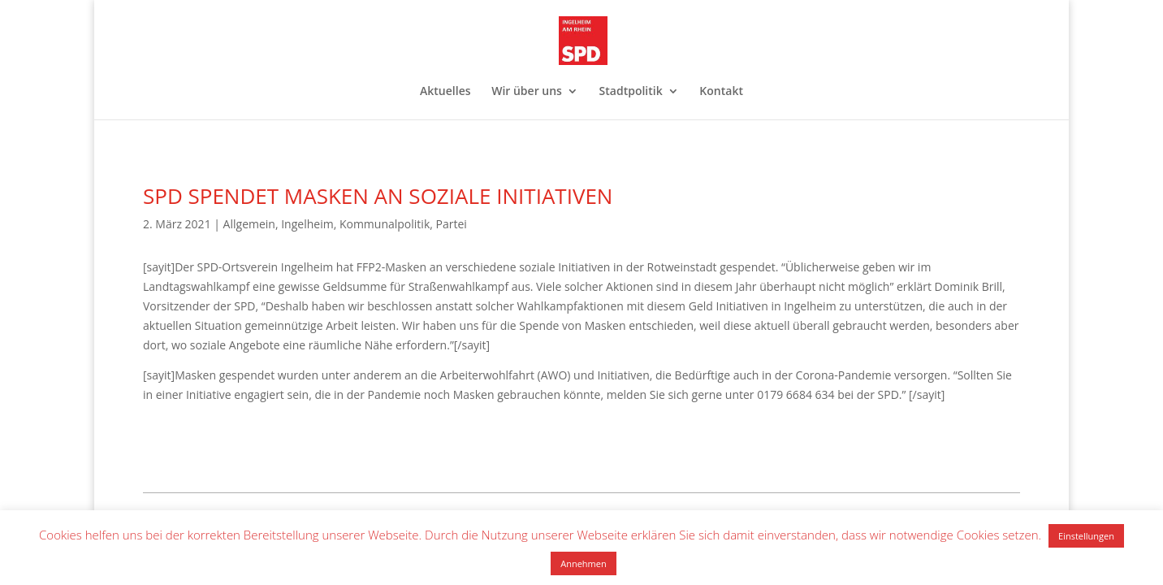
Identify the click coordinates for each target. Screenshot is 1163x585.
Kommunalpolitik (384, 224)
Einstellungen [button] (1086, 536)
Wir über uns (526, 91)
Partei (451, 224)
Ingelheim (307, 224)
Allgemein (249, 224)
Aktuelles (445, 91)
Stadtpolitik (631, 91)
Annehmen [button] (583, 563)
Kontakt (721, 91)
